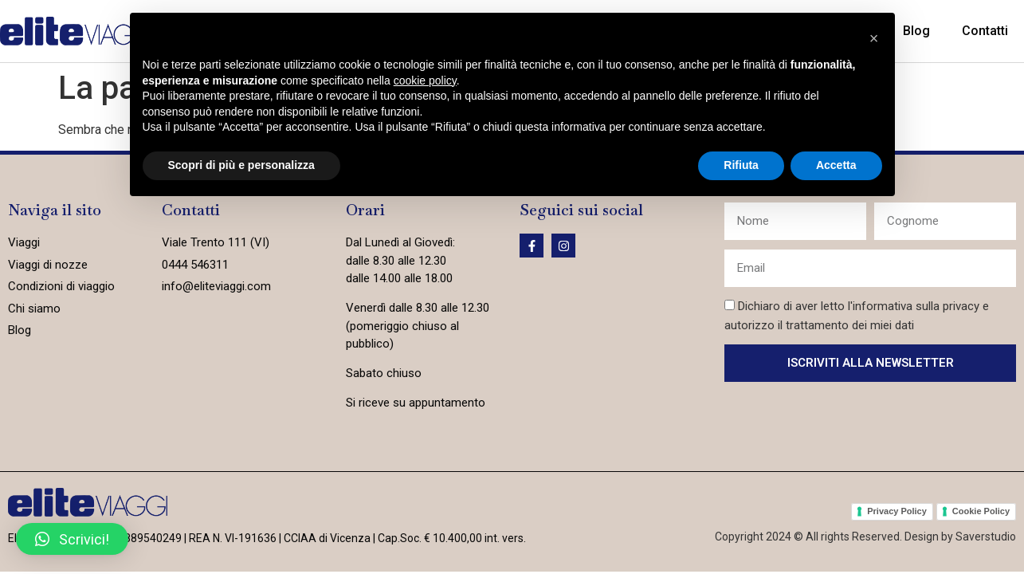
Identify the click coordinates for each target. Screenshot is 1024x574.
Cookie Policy (981, 511)
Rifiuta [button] (741, 165)
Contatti (985, 30)
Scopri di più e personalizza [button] (241, 165)
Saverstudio (985, 536)
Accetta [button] (836, 165)
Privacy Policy (897, 511)
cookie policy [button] (425, 80)
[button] (72, 539)
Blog (916, 30)
